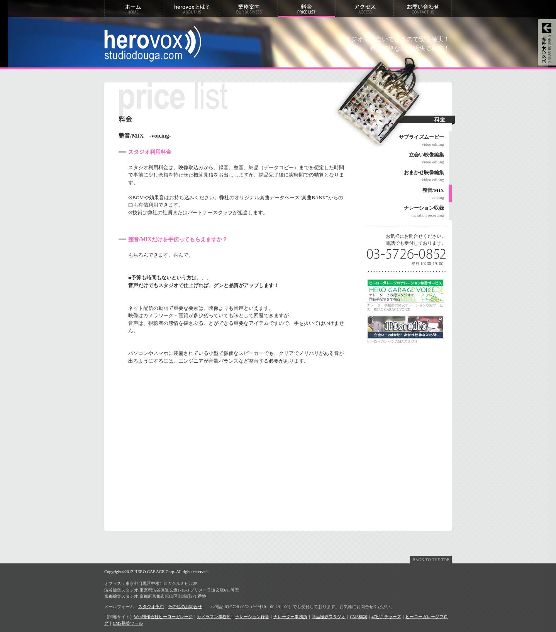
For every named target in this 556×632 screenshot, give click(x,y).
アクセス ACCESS (365, 8)
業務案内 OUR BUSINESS (249, 8)
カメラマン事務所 (214, 616)
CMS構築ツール (128, 623)
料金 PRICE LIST (307, 8)
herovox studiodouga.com (153, 43)
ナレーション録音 (252, 616)
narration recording (405, 210)
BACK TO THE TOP (430, 559)
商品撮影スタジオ (329, 616)
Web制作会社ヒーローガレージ (163, 616)
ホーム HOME (133, 8)
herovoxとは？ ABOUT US (191, 8)
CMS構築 (358, 616)
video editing (405, 139)
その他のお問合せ (185, 606)
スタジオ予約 (151, 606)
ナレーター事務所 (290, 616)
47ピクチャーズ (386, 616)
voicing (405, 193)
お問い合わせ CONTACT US (423, 8)
